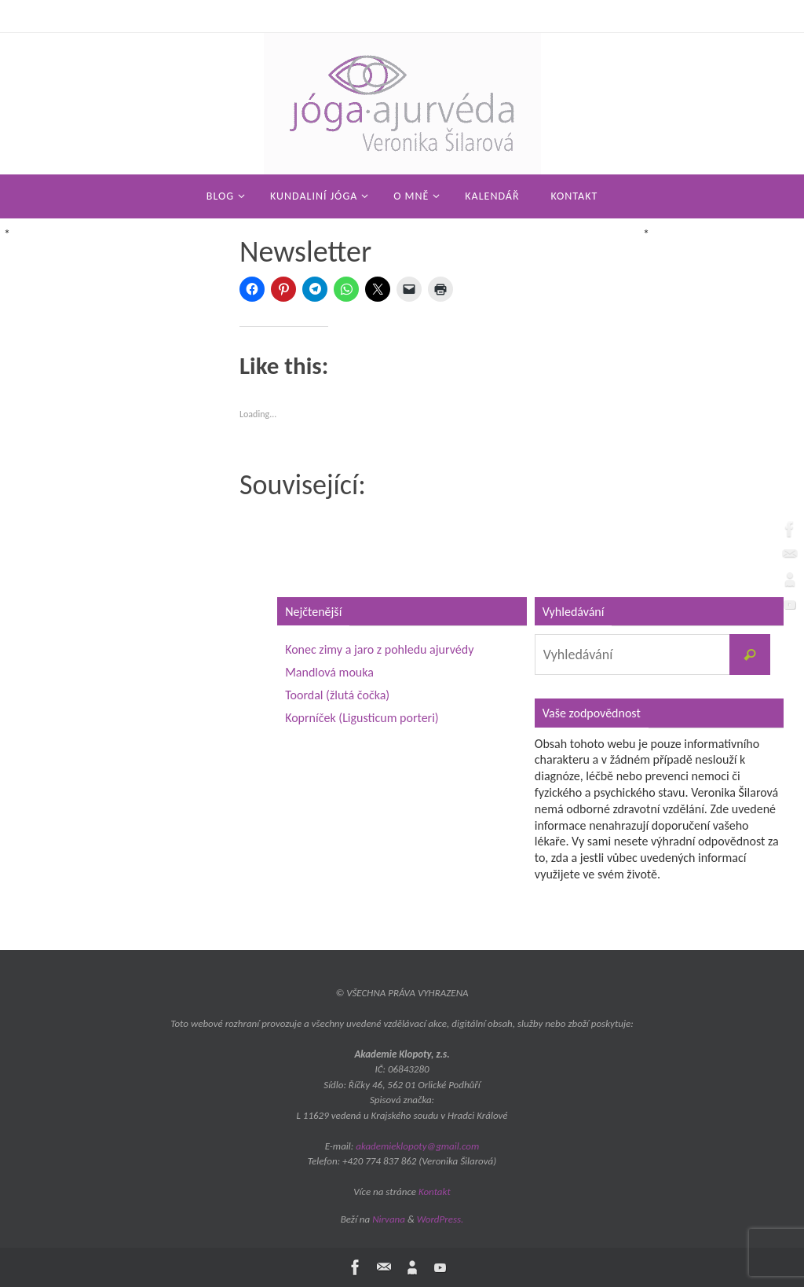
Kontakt (434, 1191)
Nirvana (388, 1219)
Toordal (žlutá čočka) (337, 695)
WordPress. (440, 1219)
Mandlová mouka (329, 672)
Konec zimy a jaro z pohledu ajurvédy (379, 649)
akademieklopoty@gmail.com (417, 1146)
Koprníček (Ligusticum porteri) (362, 717)
